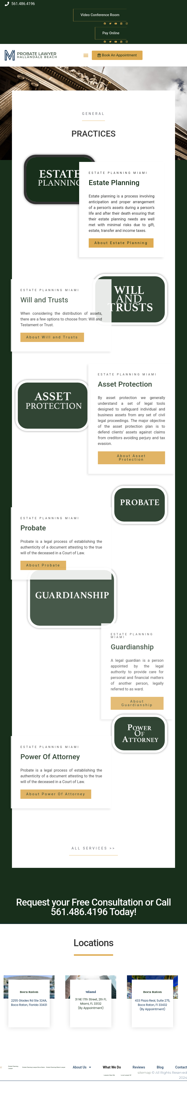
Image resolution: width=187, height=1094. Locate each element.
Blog (159, 1067)
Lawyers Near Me (109, 1075)
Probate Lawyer (36, 53)
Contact (181, 1067)
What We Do (111, 1067)
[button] (86, 55)
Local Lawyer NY (126, 1075)
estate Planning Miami (119, 173)
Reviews (138, 1067)
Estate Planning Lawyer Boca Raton (33, 1067)
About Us (81, 1067)
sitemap (144, 1072)
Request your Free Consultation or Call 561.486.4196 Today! (93, 907)
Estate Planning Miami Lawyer (55, 1067)
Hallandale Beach (37, 57)
